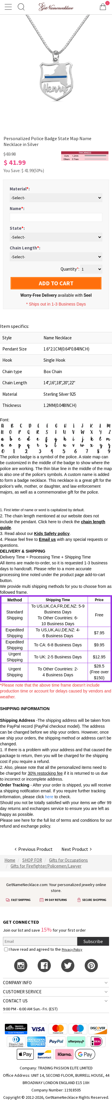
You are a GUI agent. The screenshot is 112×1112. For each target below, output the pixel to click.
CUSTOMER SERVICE (22, 991)
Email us (47, 539)
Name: (17, 208)
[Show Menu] (9, 6)
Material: (20, 189)
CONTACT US (15, 1001)
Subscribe (93, 941)
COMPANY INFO (17, 982)
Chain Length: (25, 248)
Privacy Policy (72, 949)
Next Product (76, 849)
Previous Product (34, 849)
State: (17, 228)
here (25, 820)
